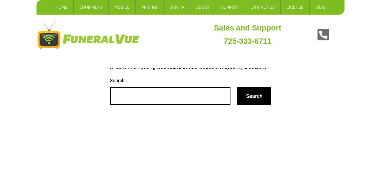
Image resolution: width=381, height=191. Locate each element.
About (202, 7)
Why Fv (177, 7)
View (320, 7)
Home (61, 7)
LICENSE (295, 7)
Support (230, 7)
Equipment (91, 7)
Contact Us (263, 7)
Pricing (150, 7)
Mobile (122, 7)
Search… (119, 80)
